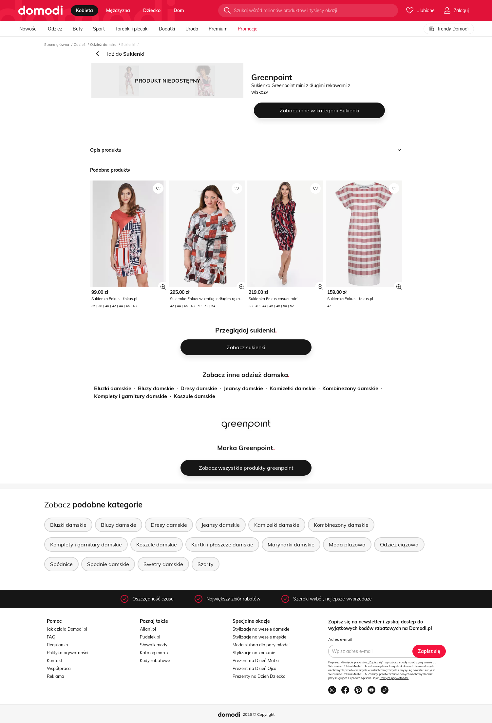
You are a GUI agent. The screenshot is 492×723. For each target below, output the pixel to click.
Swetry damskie (163, 564)
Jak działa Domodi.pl (67, 629)
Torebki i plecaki (131, 29)
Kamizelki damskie (293, 388)
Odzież (55, 29)
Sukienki (128, 44)
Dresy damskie (198, 388)
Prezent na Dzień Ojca (254, 668)
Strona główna (56, 44)
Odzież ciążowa (399, 544)
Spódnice (61, 564)
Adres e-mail (340, 639)
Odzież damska (103, 44)
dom (179, 10)
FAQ (51, 636)
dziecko (152, 10)
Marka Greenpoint (245, 448)
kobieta (84, 10)
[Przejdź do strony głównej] (40, 10)
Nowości (28, 29)
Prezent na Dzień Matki (256, 660)
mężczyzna (118, 10)
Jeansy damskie (243, 388)
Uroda (191, 29)
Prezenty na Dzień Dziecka (259, 676)
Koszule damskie (194, 396)
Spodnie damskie (108, 564)
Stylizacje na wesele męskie (259, 636)
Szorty (206, 564)
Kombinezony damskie (350, 388)
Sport (99, 29)
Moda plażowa (347, 544)
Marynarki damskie (291, 544)
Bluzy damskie (156, 388)
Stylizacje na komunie (254, 652)
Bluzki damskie (112, 388)
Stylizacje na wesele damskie (261, 629)
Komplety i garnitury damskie (130, 396)
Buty (78, 29)
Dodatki (167, 29)
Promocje (247, 29)
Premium (218, 29)
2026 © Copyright (258, 714)
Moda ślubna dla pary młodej (261, 644)
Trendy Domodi (448, 29)
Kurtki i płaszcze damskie (222, 544)
